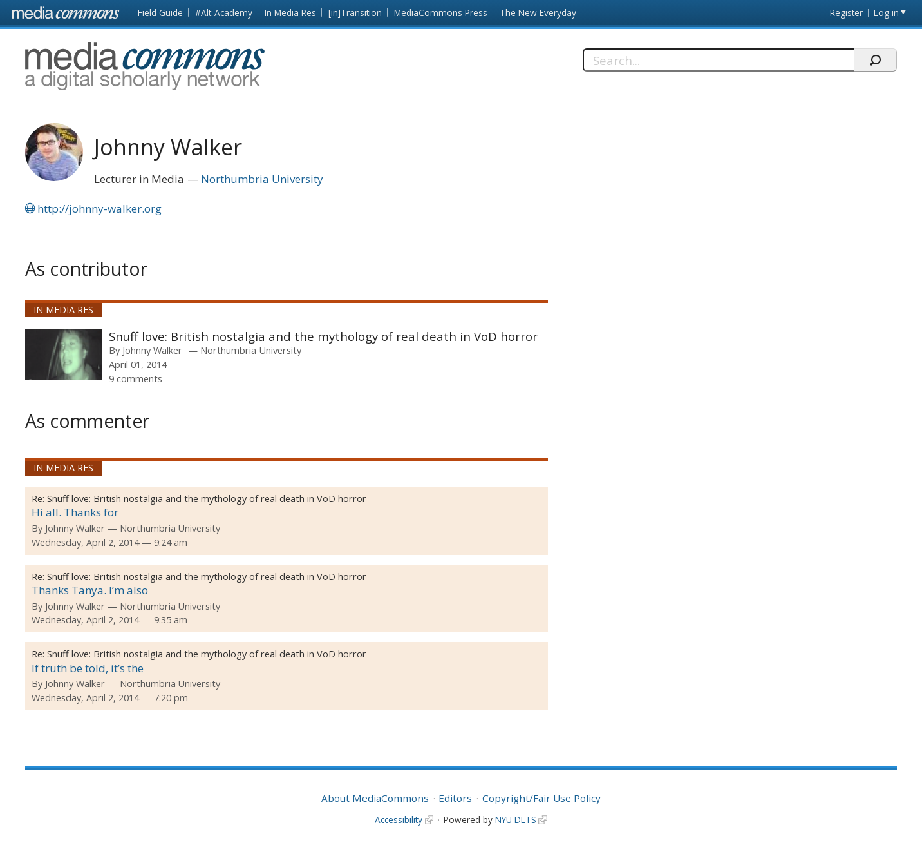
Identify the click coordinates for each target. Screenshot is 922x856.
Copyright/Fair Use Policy (541, 798)
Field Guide (160, 12)
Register (846, 12)
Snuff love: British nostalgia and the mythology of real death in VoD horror (323, 336)
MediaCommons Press (440, 12)
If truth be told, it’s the (88, 668)
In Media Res (290, 12)
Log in (886, 12)
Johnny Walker (152, 350)
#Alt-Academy (223, 12)
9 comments (135, 378)
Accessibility (398, 819)
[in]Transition (355, 12)
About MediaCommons (375, 798)
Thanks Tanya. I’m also (90, 590)
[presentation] (63, 354)
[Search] (718, 60)
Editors (455, 798)
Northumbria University (262, 178)
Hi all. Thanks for (75, 512)
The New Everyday (538, 12)
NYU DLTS (515, 819)
